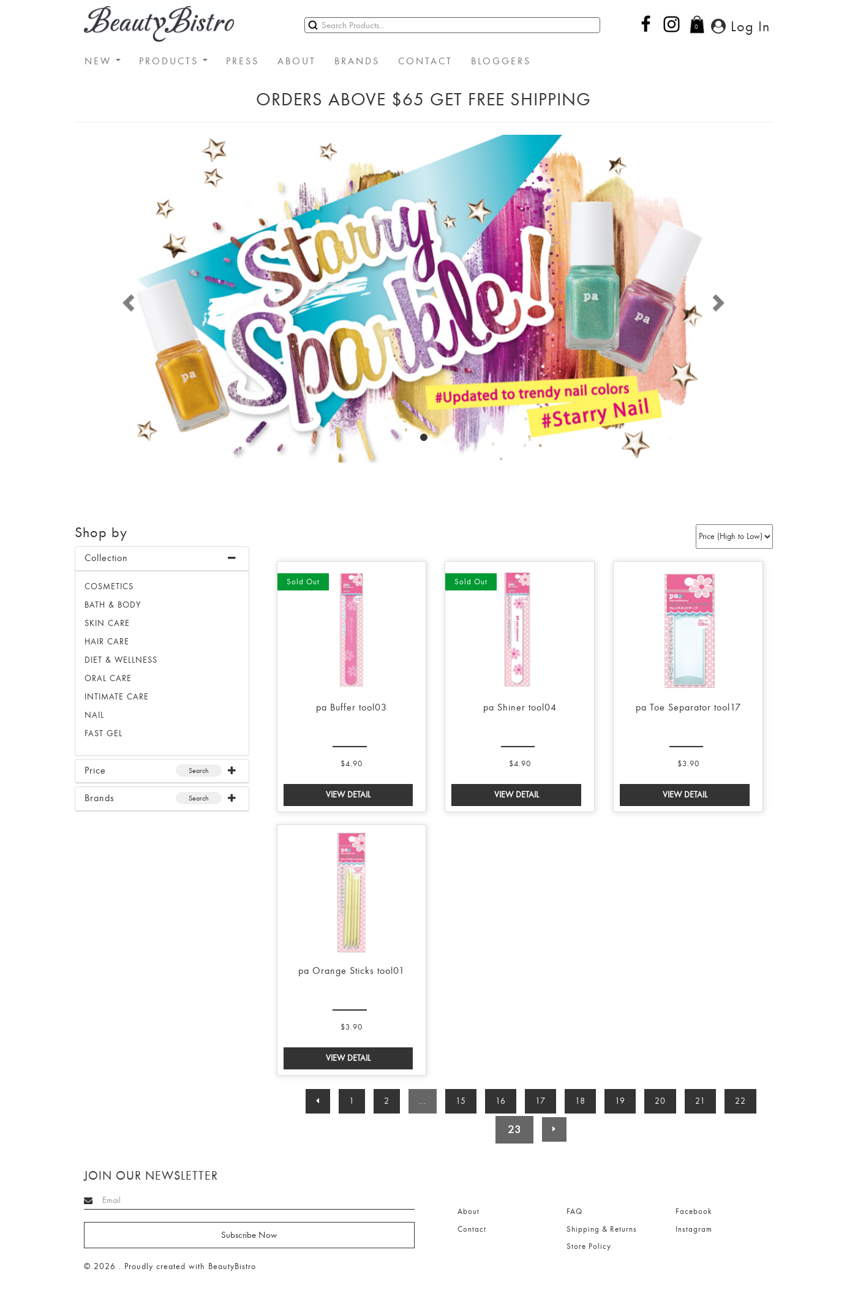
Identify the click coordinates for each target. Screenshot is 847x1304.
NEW (103, 61)
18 (580, 1101)
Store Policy (589, 1246)
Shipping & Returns (602, 1229)
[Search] (452, 25)
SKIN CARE (107, 623)
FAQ (574, 1211)
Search (199, 770)
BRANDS (357, 61)
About (468, 1211)
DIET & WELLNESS (121, 660)
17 (540, 1101)
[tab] (162, 559)
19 (620, 1101)
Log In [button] (740, 26)
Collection (106, 557)
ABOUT (296, 61)
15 (461, 1101)
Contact (471, 1229)
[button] (127, 299)
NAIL (94, 715)
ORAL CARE (108, 678)
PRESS (242, 61)
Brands (100, 798)
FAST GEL (103, 733)
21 (700, 1101)
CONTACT (425, 61)
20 (660, 1101)
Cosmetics (109, 586)
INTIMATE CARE (117, 697)
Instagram (694, 1229)
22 (740, 1101)
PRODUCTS (173, 61)
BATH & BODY (113, 605)
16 (500, 1101)
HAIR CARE (107, 641)
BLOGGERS (501, 61)
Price (95, 770)
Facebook (694, 1211)
